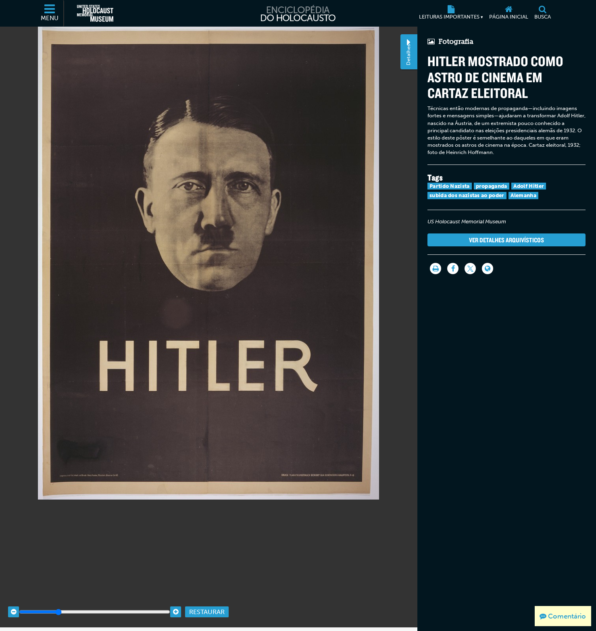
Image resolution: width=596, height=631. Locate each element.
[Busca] (542, 13)
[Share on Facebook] (452, 268)
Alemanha (523, 195)
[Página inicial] (508, 13)
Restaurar (207, 604)
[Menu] (50, 13)
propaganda (491, 186)
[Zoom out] (13, 603)
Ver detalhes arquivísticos (506, 240)
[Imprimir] (435, 268)
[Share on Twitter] (470, 268)
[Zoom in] (175, 603)
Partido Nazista (449, 186)
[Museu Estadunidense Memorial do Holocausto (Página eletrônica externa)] (95, 13)
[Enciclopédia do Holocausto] (298, 13)
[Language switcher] (487, 268)
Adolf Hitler (528, 186)
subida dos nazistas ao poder (466, 195)
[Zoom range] (94, 603)
